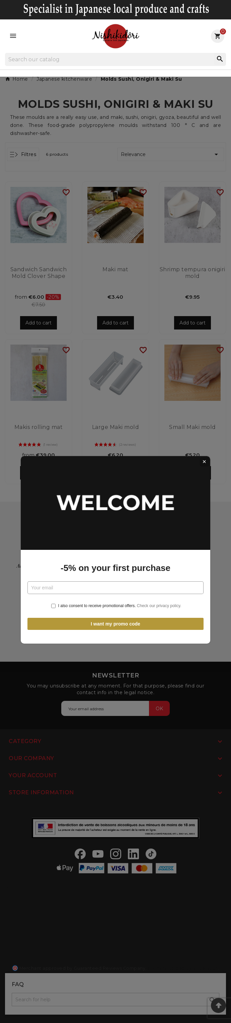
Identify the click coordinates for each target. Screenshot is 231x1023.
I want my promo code (115, 585)
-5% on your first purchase (115, 529)
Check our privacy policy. (159, 567)
